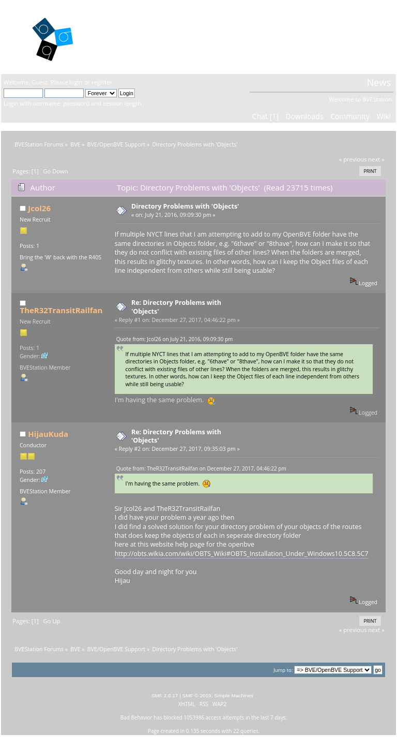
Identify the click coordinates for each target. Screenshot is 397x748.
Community (350, 116)
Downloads (304, 116)
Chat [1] (265, 116)
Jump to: (283, 670)
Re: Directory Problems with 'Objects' (176, 306)
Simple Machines (233, 695)
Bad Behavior (136, 717)
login (75, 82)
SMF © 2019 (196, 695)
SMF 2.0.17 (164, 695)
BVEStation (133, 36)
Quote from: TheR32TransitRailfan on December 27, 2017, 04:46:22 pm (201, 468)
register (101, 82)
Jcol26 (39, 208)
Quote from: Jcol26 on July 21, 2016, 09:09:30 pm (174, 339)
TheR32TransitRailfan (61, 310)
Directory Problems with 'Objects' (185, 206)
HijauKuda (48, 434)
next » (376, 159)
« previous (353, 159)
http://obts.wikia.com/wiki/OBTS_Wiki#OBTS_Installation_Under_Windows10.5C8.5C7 (242, 553)
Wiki (384, 116)
